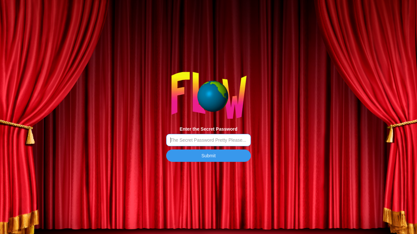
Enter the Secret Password (208, 129)
